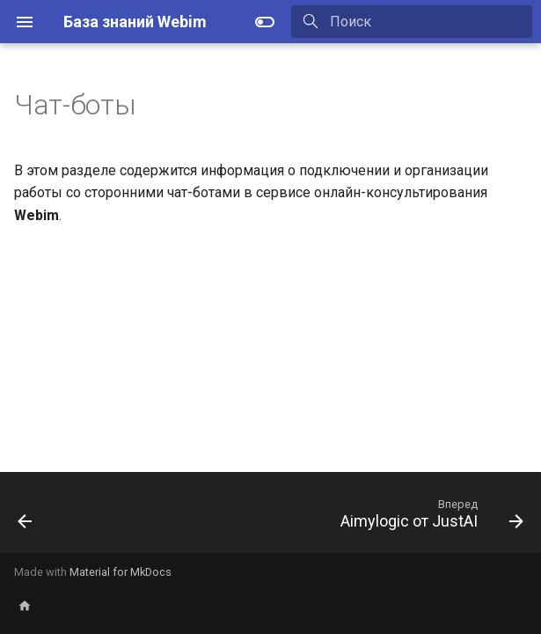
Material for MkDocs (120, 572)
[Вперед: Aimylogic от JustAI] (428, 517)
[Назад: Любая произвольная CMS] (26, 517)
